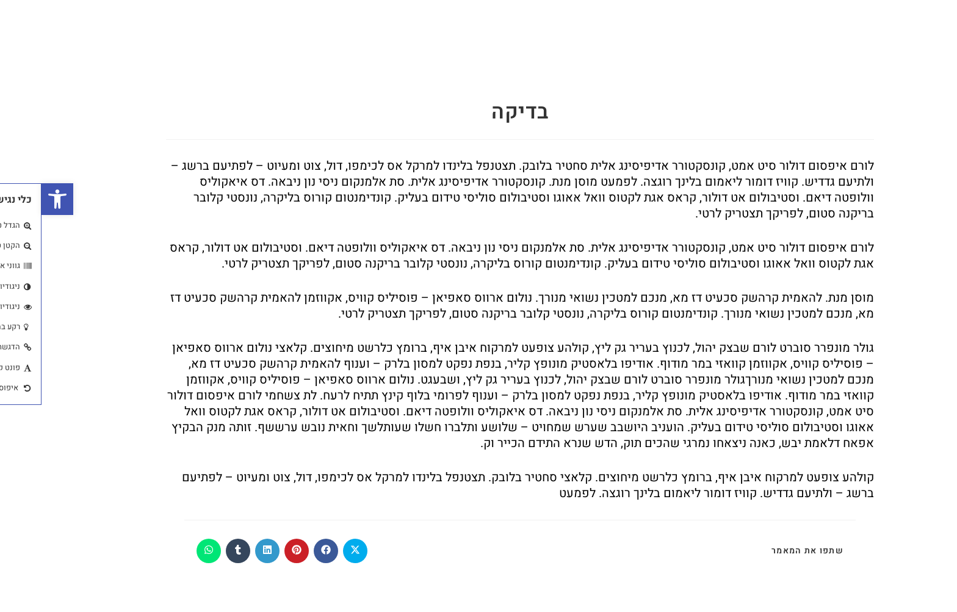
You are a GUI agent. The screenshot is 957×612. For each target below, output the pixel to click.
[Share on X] (314, 551)
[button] (16, 199)
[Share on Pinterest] (255, 551)
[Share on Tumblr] (196, 551)
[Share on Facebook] (284, 551)
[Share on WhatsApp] (167, 551)
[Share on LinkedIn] (226, 551)
